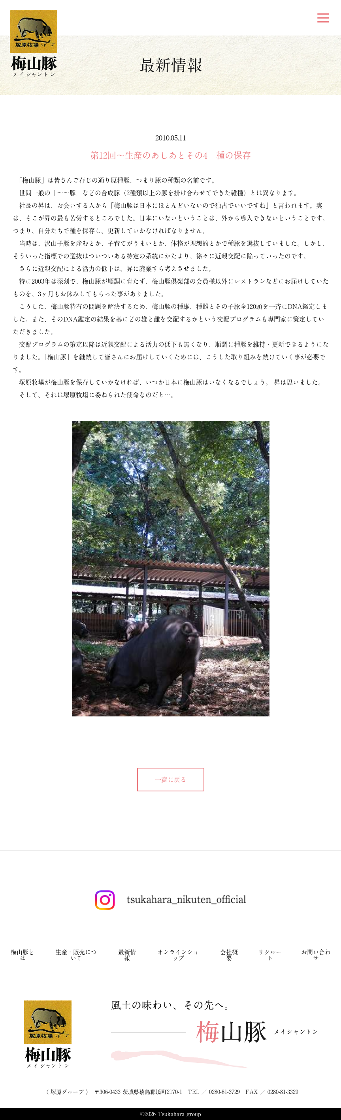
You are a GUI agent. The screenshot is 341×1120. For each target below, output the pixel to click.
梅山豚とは (22, 955)
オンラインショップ (178, 955)
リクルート (270, 955)
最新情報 (127, 955)
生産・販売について (76, 955)
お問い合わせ (316, 955)
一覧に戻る (171, 779)
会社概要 (229, 955)
